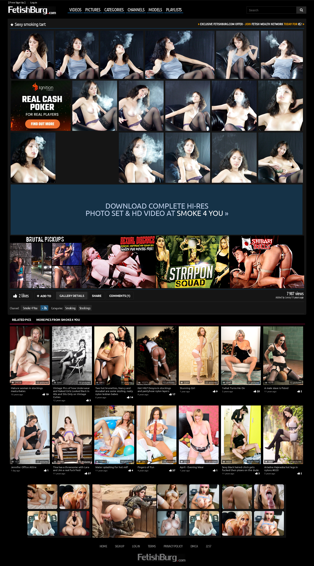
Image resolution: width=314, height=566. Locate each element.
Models (155, 9)
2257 (208, 546)
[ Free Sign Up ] (16, 2)
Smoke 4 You (30, 308)
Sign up (119, 546)
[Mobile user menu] (120, 9)
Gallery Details (72, 296)
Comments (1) (119, 296)
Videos (75, 9)
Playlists (174, 9)
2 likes (24, 295)
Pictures (92, 9)
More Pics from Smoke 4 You (58, 319)
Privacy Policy (173, 546)
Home (103, 546)
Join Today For (251, 24)
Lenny (288, 297)
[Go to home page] (32, 10)
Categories (114, 9)
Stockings (84, 308)
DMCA (194, 546)
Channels (136, 9)
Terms (152, 546)
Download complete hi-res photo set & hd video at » (157, 209)
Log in (33, 2)
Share (96, 296)
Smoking (70, 308)
